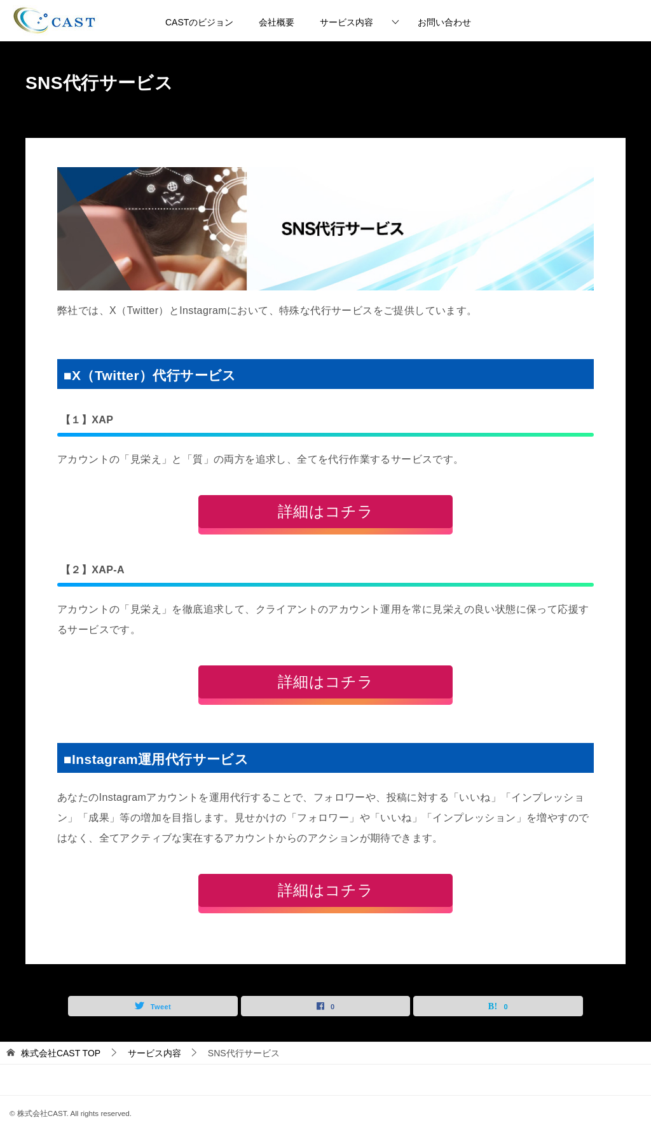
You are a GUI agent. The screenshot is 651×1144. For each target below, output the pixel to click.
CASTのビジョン (199, 22)
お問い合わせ (444, 22)
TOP (60, 1053)
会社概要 (276, 22)
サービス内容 (346, 22)
